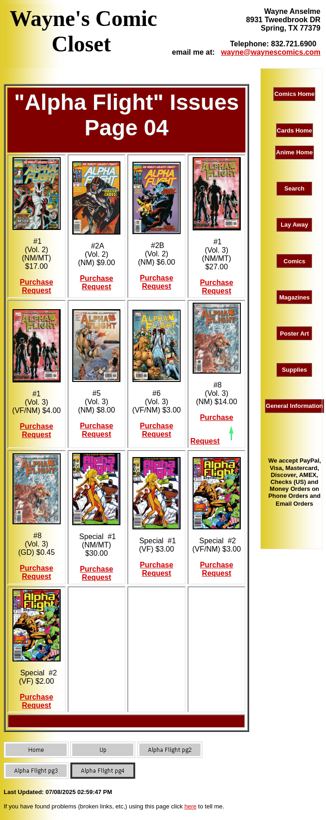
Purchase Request (36, 286)
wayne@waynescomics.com (270, 52)
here (190, 806)
